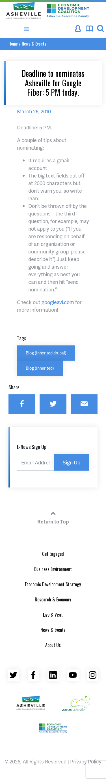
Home (13, 44)
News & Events (34, 44)
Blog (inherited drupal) (46, 353)
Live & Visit (53, 614)
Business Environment (53, 569)
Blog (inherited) (40, 368)
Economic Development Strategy (53, 584)
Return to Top (53, 517)
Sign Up (71, 462)
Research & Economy (53, 599)
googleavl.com (58, 301)
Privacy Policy (85, 761)
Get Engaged (53, 553)
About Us (53, 645)
